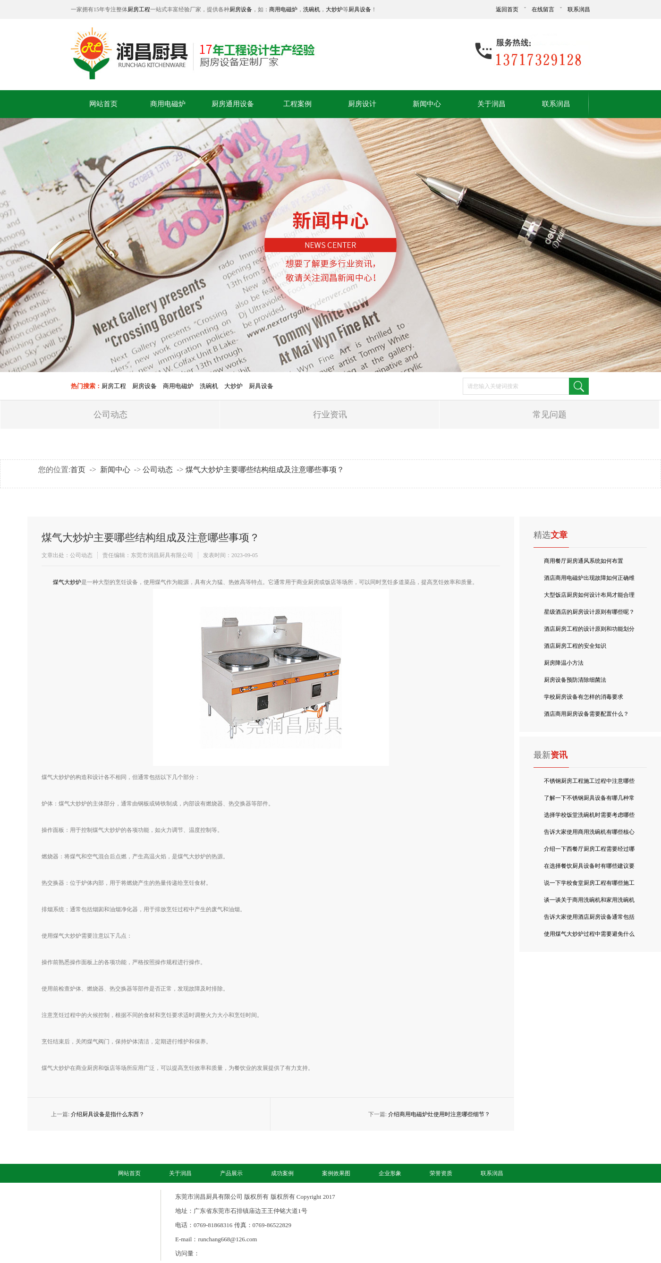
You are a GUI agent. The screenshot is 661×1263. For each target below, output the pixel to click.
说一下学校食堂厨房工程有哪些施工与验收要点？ (589, 885)
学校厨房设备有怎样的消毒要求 (583, 697)
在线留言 (543, 9)
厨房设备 (240, 9)
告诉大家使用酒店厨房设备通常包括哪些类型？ (589, 919)
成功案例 (282, 1173)
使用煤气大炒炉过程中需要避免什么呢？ (589, 936)
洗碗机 (311, 9)
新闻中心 (427, 104)
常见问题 (550, 414)
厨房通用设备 (233, 104)
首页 (77, 470)
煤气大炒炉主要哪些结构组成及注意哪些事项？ (265, 470)
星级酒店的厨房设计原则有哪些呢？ (589, 612)
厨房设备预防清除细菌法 (575, 680)
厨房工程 (138, 9)
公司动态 (110, 414)
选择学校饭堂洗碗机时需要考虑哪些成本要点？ (589, 817)
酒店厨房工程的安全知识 (575, 646)
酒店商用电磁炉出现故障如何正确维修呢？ (589, 580)
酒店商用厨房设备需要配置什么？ (586, 714)
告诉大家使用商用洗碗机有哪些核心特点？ (589, 834)
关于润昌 (491, 104)
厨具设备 (359, 9)
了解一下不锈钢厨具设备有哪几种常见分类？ (589, 800)
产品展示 (231, 1173)
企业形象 (390, 1173)
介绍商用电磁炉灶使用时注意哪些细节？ (439, 1114)
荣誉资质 (441, 1173)
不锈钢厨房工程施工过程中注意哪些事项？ (589, 783)
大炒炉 (334, 9)
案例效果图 (336, 1173)
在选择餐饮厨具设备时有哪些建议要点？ (589, 868)
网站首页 (103, 104)
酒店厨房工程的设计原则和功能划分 (589, 629)
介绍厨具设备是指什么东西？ (107, 1114)
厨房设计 (362, 104)
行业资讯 (330, 414)
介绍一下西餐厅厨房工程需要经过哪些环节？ (589, 851)
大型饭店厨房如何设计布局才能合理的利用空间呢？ (589, 597)
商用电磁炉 (283, 9)
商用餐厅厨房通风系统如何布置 (583, 561)
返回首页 (507, 9)
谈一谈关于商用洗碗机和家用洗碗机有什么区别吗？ (589, 902)
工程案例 (297, 104)
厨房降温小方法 (564, 663)
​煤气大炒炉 (67, 582)
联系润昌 (579, 9)
